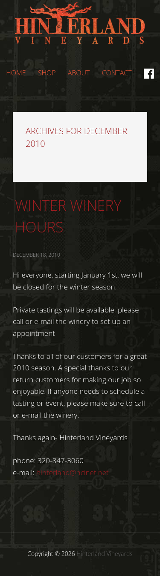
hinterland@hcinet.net (72, 472)
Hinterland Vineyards (80, 29)
